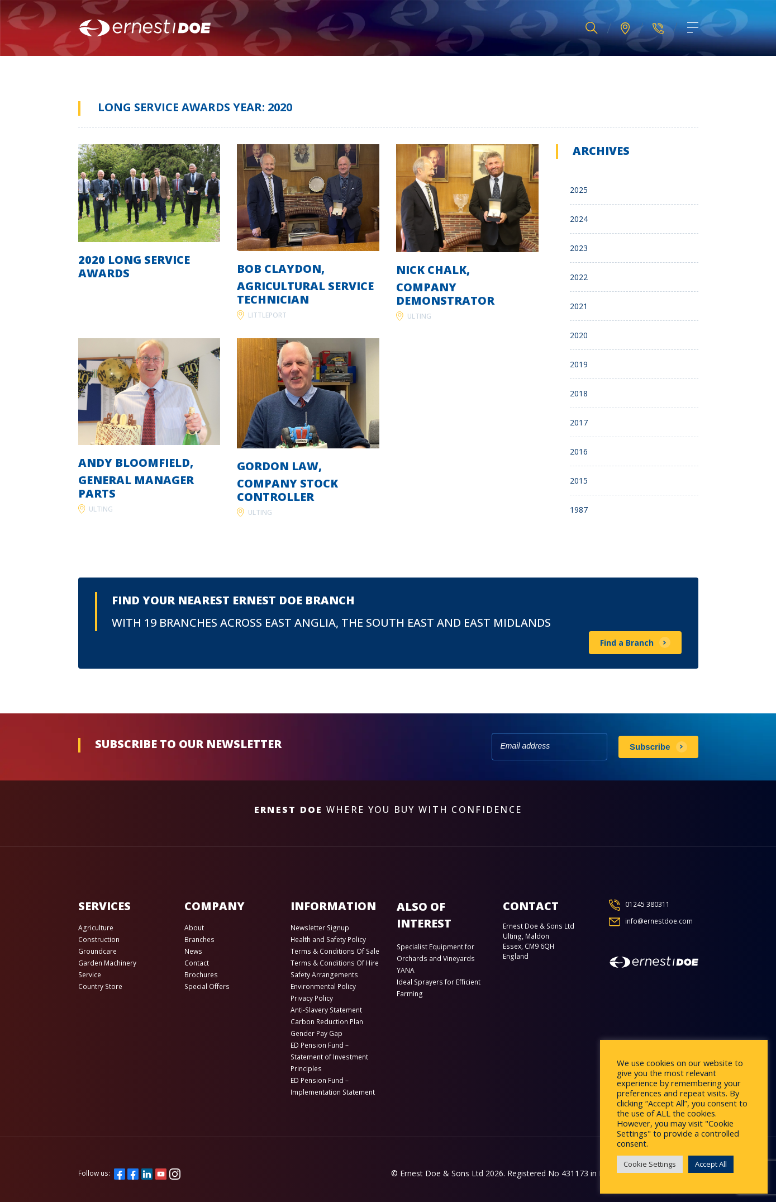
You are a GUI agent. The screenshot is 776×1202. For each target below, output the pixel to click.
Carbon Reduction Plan (327, 1021)
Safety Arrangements (324, 974)
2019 (579, 364)
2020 (579, 335)
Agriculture (95, 928)
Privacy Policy (312, 998)
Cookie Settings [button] (649, 1164)
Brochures (201, 974)
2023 (579, 248)
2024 (579, 219)
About (194, 928)
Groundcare (97, 951)
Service (89, 974)
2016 (579, 451)
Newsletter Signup (320, 928)
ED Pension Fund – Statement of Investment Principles (329, 1056)
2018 (579, 393)
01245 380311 (647, 904)
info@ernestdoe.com (659, 921)
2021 (579, 306)
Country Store (100, 986)
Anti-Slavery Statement (326, 1010)
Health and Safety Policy (328, 939)
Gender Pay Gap (316, 1033)
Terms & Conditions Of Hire (335, 963)
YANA (406, 970)
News (193, 951)
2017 (579, 422)
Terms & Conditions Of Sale (335, 951)
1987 (579, 509)
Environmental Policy (323, 986)
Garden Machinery (107, 963)
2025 (579, 189)
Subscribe (650, 746)
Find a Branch (627, 642)
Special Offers (207, 986)
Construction (99, 939)
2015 (579, 480)
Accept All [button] (711, 1164)
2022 (579, 277)
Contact (196, 963)
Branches (199, 939)
